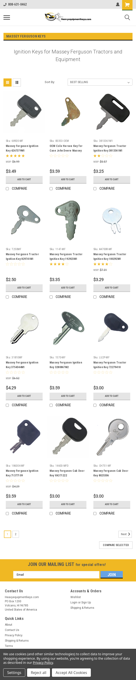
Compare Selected (116, 545)
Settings (14, 672)
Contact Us (12, 630)
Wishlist (75, 597)
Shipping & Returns (82, 607)
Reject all (38, 672)
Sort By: (50, 82)
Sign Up (86, 602)
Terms (9, 646)
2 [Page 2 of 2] (15, 534)
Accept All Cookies (71, 672)
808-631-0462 (15, 4)
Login (73, 602)
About (8, 624)
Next (126, 534)
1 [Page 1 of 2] (7, 534)
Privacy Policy (13, 635)
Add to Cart (24, 179)
